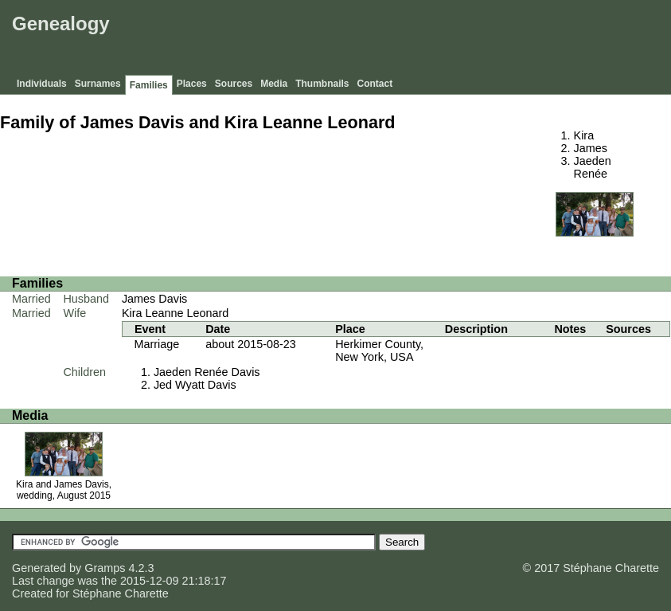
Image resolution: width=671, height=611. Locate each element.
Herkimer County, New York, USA (379, 350)
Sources (233, 83)
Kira (584, 135)
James (590, 148)
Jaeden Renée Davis (207, 372)
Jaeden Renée (592, 167)
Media (273, 83)
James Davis (154, 298)
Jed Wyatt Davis (195, 384)
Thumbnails (322, 83)
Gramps (104, 568)
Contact (375, 83)
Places (192, 83)
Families (149, 85)
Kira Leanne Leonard (175, 313)
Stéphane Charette (120, 593)
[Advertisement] (377, 40)
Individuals (42, 83)
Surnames (98, 83)
